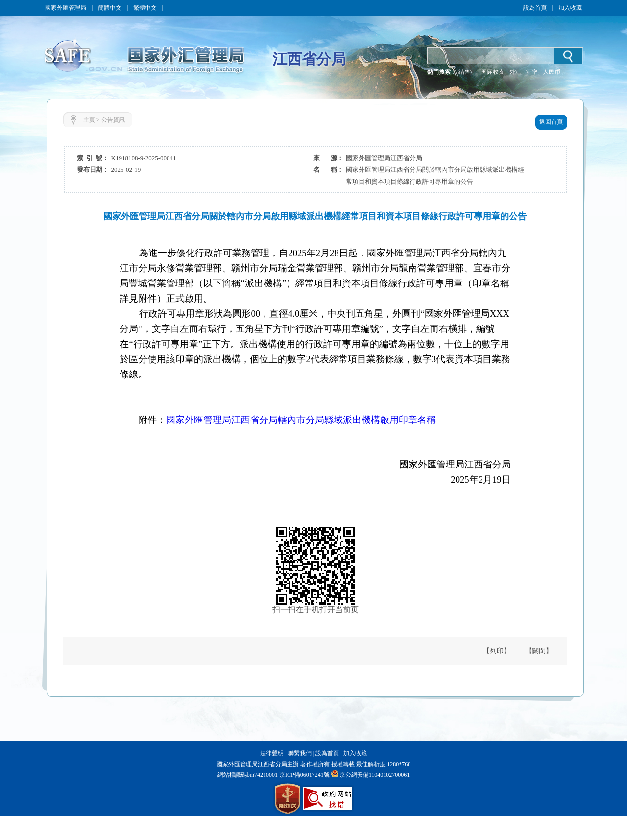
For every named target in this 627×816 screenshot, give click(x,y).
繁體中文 (145, 7)
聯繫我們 (300, 753)
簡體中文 (109, 7)
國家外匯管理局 (65, 7)
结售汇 (467, 72)
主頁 (89, 120)
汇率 (532, 72)
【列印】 (496, 650)
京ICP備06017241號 (304, 774)
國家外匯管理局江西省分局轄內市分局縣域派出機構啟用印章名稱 (301, 420)
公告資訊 (113, 120)
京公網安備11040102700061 (374, 774)
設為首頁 (535, 7)
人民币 (551, 72)
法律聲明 (272, 753)
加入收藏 (570, 7)
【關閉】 (539, 650)
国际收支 (493, 72)
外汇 (515, 72)
